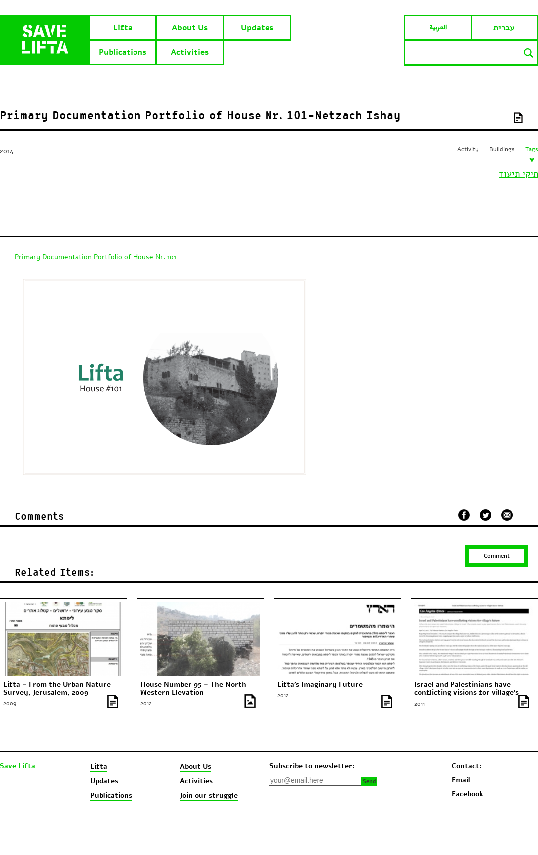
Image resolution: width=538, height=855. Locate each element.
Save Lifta (17, 766)
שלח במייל (507, 513)
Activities (190, 52)
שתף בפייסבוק (464, 515)
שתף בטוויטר (485, 515)
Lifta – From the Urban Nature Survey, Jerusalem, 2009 (57, 689)
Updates (257, 27)
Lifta (123, 27)
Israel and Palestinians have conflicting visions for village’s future (466, 693)
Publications (122, 52)
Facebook (467, 794)
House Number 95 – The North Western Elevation (193, 689)
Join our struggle (209, 795)
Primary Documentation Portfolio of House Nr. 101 (95, 257)
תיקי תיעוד (518, 174)
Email (461, 780)
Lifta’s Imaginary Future (320, 685)
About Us (190, 27)
